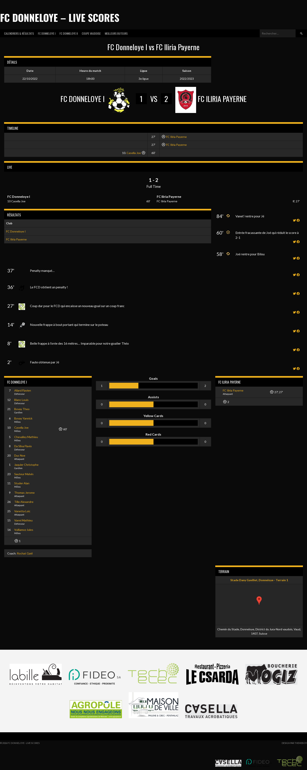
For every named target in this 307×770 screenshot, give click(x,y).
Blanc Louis (21, 400)
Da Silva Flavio (23, 446)
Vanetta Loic (22, 511)
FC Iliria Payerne (176, 136)
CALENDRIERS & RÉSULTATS (19, 33)
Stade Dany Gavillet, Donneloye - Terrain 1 (259, 580)
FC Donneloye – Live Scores (59, 17)
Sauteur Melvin (23, 474)
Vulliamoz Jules (23, 529)
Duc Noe (19, 455)
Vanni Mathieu (23, 520)
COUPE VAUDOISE (91, 33)
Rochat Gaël (25, 553)
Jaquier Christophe (26, 464)
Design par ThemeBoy (294, 743)
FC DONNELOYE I (46, 33)
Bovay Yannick (23, 418)
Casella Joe (134, 153)
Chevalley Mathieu (26, 437)
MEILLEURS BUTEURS (116, 33)
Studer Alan (21, 483)
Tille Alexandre (23, 501)
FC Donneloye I (16, 231)
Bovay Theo (22, 409)
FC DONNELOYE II (69, 33)
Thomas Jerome (24, 492)
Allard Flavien (22, 390)
